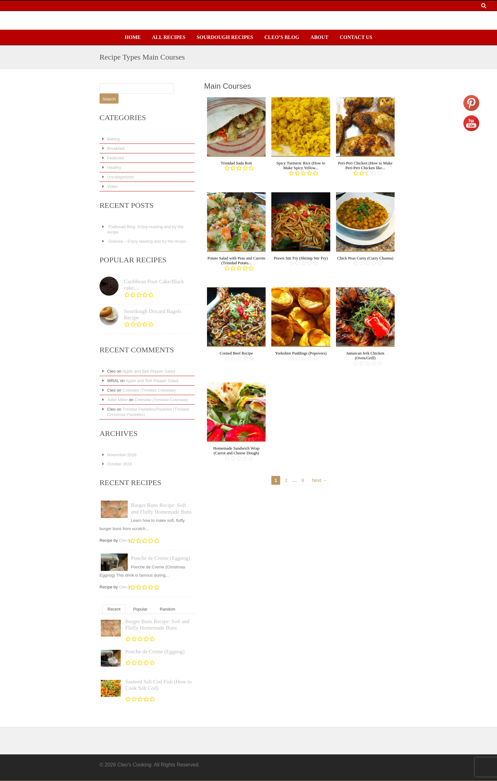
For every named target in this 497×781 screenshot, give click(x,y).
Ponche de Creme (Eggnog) (160, 558)
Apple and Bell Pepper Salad (148, 371)
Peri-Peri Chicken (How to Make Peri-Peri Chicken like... (365, 165)
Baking (113, 139)
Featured (115, 158)
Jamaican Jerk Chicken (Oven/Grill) (365, 356)
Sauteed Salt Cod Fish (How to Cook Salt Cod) (158, 685)
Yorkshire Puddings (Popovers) (301, 353)
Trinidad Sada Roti (236, 163)
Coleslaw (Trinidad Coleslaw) (149, 390)
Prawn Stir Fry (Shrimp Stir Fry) (301, 258)
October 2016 (119, 464)
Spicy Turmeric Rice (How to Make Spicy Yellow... (300, 165)
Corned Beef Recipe (236, 353)
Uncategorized (120, 177)
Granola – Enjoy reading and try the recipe (147, 241)
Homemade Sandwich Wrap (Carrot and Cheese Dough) (236, 451)
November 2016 (122, 454)
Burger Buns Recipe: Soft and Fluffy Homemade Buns (161, 508)
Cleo (123, 540)
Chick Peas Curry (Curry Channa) (365, 258)
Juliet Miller (117, 399)
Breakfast (116, 148)
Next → (319, 480)
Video (112, 186)
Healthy (114, 167)
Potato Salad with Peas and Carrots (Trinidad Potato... (236, 261)
